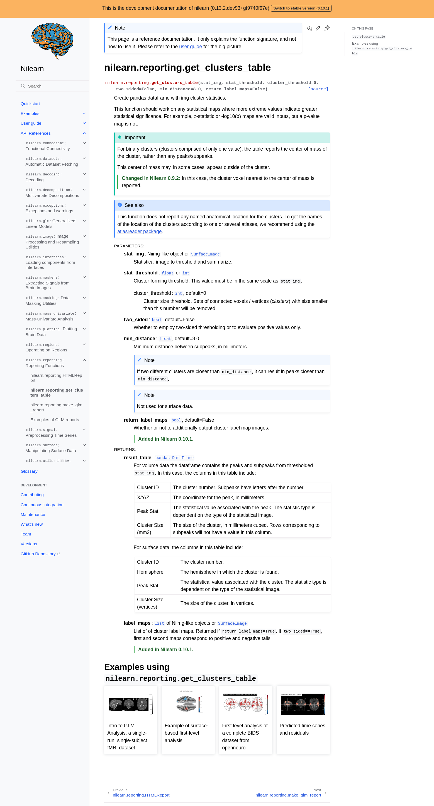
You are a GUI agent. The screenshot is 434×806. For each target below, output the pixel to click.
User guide (31, 123)
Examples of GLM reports (54, 419)
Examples (30, 113)
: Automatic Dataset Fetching (52, 161)
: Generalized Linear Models (50, 223)
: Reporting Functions (45, 363)
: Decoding (44, 177)
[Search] (52, 85)
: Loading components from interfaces (50, 262)
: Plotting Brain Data (51, 331)
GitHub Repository (38, 553)
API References (36, 133)
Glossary (29, 471)
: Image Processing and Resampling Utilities (52, 241)
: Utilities (48, 461)
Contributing (32, 494)
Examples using (382, 48)
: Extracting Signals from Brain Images (48, 282)
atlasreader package (139, 231)
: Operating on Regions (46, 347)
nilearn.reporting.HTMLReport (56, 378)
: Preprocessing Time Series (51, 432)
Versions (29, 543)
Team (26, 534)
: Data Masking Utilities (48, 300)
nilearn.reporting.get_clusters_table (56, 392)
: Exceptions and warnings (49, 208)
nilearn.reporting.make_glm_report (56, 407)
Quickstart (30, 103)
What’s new (32, 524)
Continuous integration (42, 504)
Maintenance (33, 514)
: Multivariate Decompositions (52, 192)
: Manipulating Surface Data (51, 448)
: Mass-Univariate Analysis (51, 316)
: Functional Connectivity (48, 146)
